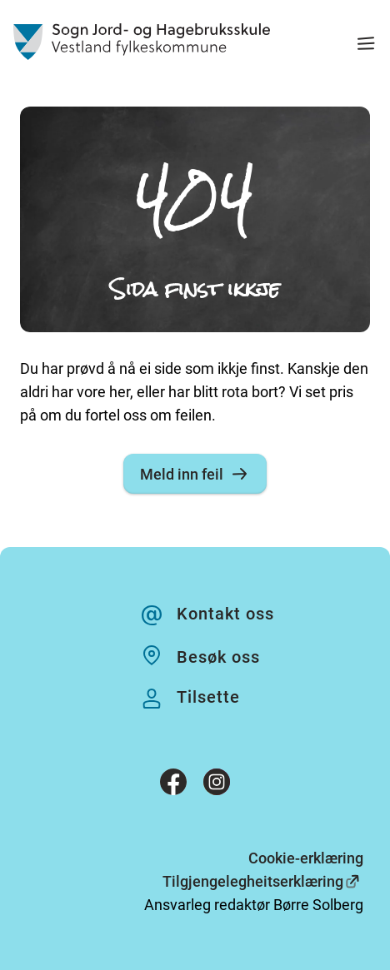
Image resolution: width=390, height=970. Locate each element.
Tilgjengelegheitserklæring (252, 881)
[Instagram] (217, 785)
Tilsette (208, 697)
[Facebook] (173, 785)
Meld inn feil (195, 474)
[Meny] (366, 45)
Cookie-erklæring (305, 858)
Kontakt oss (225, 614)
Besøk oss (218, 657)
